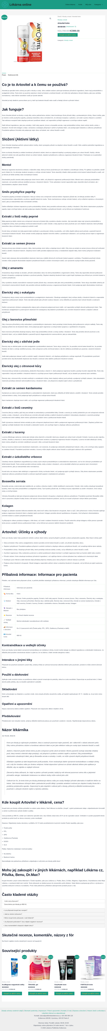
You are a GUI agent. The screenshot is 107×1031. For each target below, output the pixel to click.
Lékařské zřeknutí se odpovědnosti (53, 1013)
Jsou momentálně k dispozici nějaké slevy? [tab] (18, 925)
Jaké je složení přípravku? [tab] (12, 914)
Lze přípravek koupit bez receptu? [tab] (15, 910)
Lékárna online (20, 4)
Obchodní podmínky (31, 1011)
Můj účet (89, 4)
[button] (102, 4)
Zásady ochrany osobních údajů (12, 1011)
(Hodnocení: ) (71, 26)
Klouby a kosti (66, 16)
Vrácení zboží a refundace (96, 1011)
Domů (59, 16)
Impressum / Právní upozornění (49, 1011)
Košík (81, 4)
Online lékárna (71, 4)
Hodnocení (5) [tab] (13, 75)
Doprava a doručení (79, 1011)
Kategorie (99, 4)
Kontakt (63, 1011)
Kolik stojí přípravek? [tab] (11, 901)
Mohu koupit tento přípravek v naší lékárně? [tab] (18, 918)
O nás (69, 1011)
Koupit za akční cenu (67, 35)
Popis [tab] (4, 75)
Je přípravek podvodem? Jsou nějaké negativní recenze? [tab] (23, 922)
